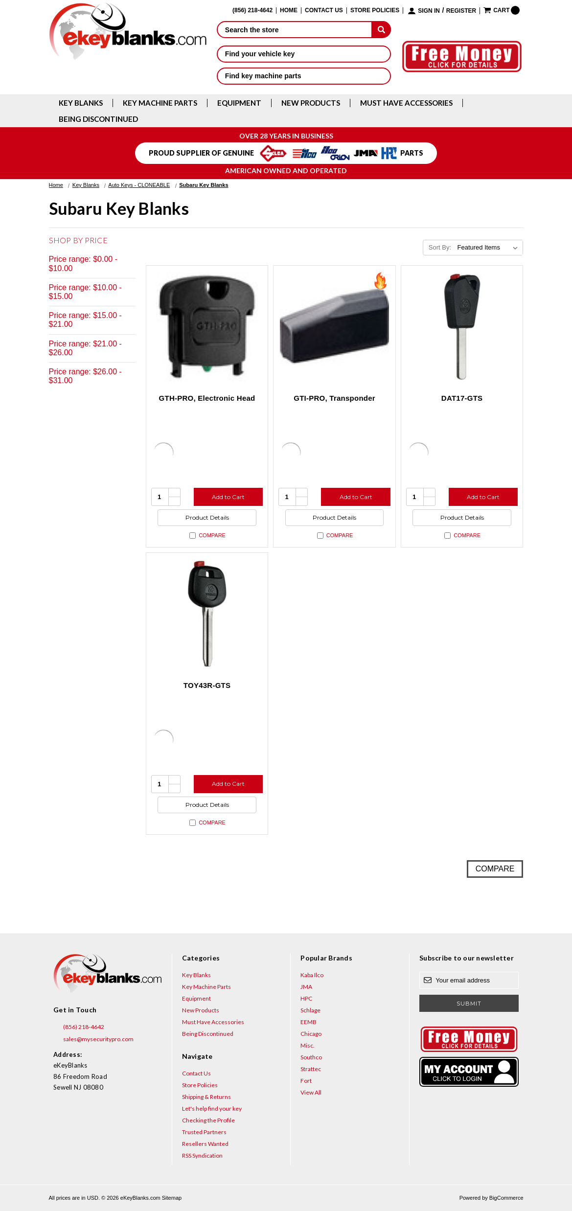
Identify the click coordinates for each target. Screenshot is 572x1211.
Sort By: (440, 247)
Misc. (307, 1045)
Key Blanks (81, 103)
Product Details (207, 517)
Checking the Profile (208, 1120)
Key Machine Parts (160, 103)
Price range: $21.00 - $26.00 (85, 348)
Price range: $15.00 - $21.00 (85, 319)
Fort (306, 1080)
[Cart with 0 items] (501, 10)
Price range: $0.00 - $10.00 (83, 263)
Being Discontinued (98, 119)
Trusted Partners (204, 1132)
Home (288, 10)
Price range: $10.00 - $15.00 (85, 291)
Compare (207, 535)
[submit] (381, 29)
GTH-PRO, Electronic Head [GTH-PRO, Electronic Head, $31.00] (207, 398)
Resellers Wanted (205, 1143)
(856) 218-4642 (78, 1027)
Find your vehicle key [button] (304, 54)
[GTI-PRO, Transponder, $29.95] (334, 326)
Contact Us (324, 10)
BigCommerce (506, 1198)
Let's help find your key (212, 1108)
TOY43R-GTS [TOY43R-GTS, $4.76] (206, 685)
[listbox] (489, 247)
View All (310, 1092)
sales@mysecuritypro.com (93, 1039)
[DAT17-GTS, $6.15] (462, 326)
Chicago (310, 1033)
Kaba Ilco (311, 975)
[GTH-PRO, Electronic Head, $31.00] (207, 326)
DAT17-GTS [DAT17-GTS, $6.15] (461, 398)
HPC (306, 998)
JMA (306, 986)
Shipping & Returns (206, 1096)
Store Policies (374, 10)
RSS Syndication (202, 1155)
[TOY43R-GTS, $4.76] (207, 613)
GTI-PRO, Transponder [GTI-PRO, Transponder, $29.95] (334, 398)
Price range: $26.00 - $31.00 (85, 376)
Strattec (310, 1069)
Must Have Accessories (406, 103)
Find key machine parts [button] (304, 76)
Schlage (310, 1010)
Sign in (429, 11)
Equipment (239, 103)
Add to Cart (228, 497)
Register (461, 11)
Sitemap (172, 1198)
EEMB (308, 1022)
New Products (310, 103)
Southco (311, 1057)
